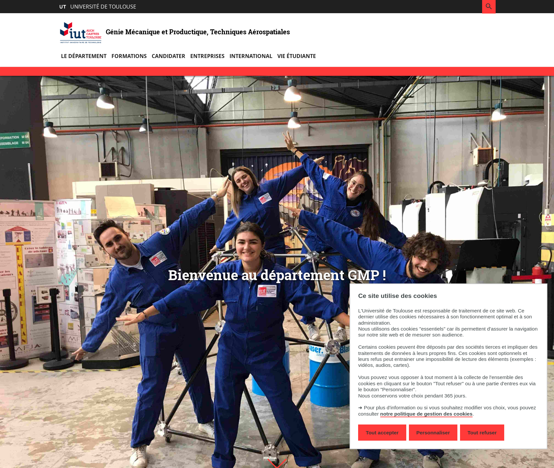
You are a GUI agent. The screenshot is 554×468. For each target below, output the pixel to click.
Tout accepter (382, 432)
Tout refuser (482, 432)
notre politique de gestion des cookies (426, 414)
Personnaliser (433, 432)
